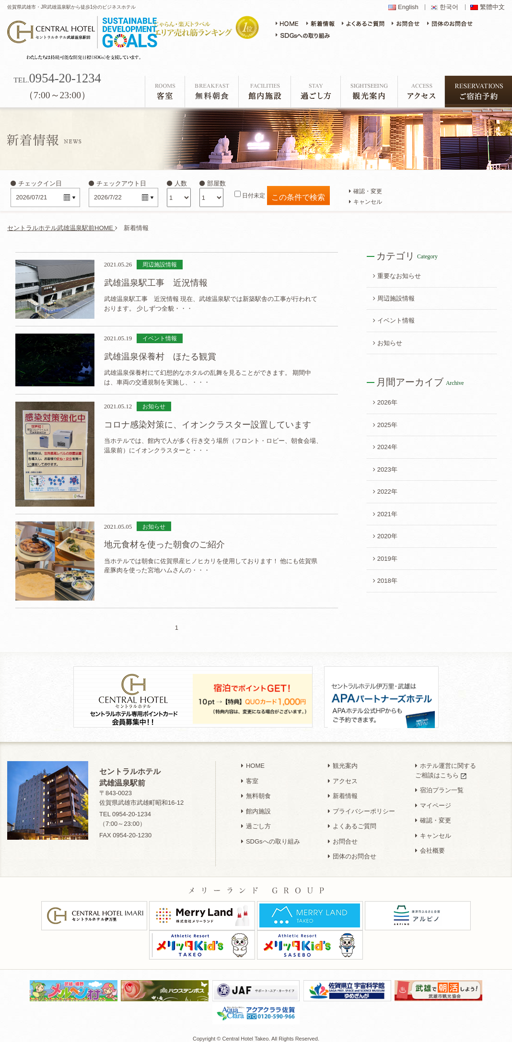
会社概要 (430, 845)
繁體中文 (492, 7)
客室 (249, 775)
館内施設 (256, 806)
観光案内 (343, 760)
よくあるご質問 (352, 820)
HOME (253, 760)
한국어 (449, 7)
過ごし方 (256, 820)
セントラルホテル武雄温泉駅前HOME (62, 228)
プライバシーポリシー (361, 806)
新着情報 (343, 790)
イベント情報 (394, 320)
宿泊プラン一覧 (439, 784)
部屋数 (212, 183)
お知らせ (387, 343)
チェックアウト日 (117, 183)
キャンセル (365, 201)
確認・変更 (365, 191)
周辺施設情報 (394, 298)
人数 (177, 183)
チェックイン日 (36, 183)
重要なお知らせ (397, 275)
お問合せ (343, 836)
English (408, 7)
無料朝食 (256, 790)
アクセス (343, 775)
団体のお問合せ (352, 851)
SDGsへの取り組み (270, 836)
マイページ (433, 800)
